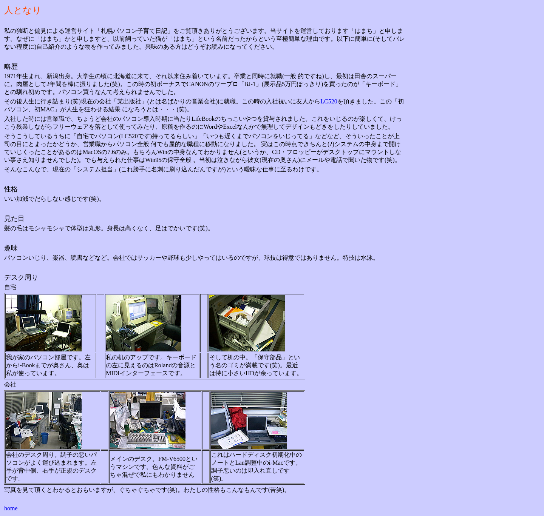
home (11, 508)
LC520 (328, 101)
